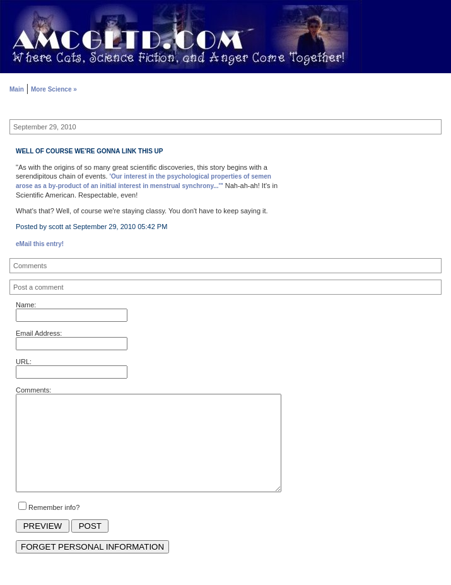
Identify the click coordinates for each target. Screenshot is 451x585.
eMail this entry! (40, 243)
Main (16, 89)
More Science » (54, 89)
